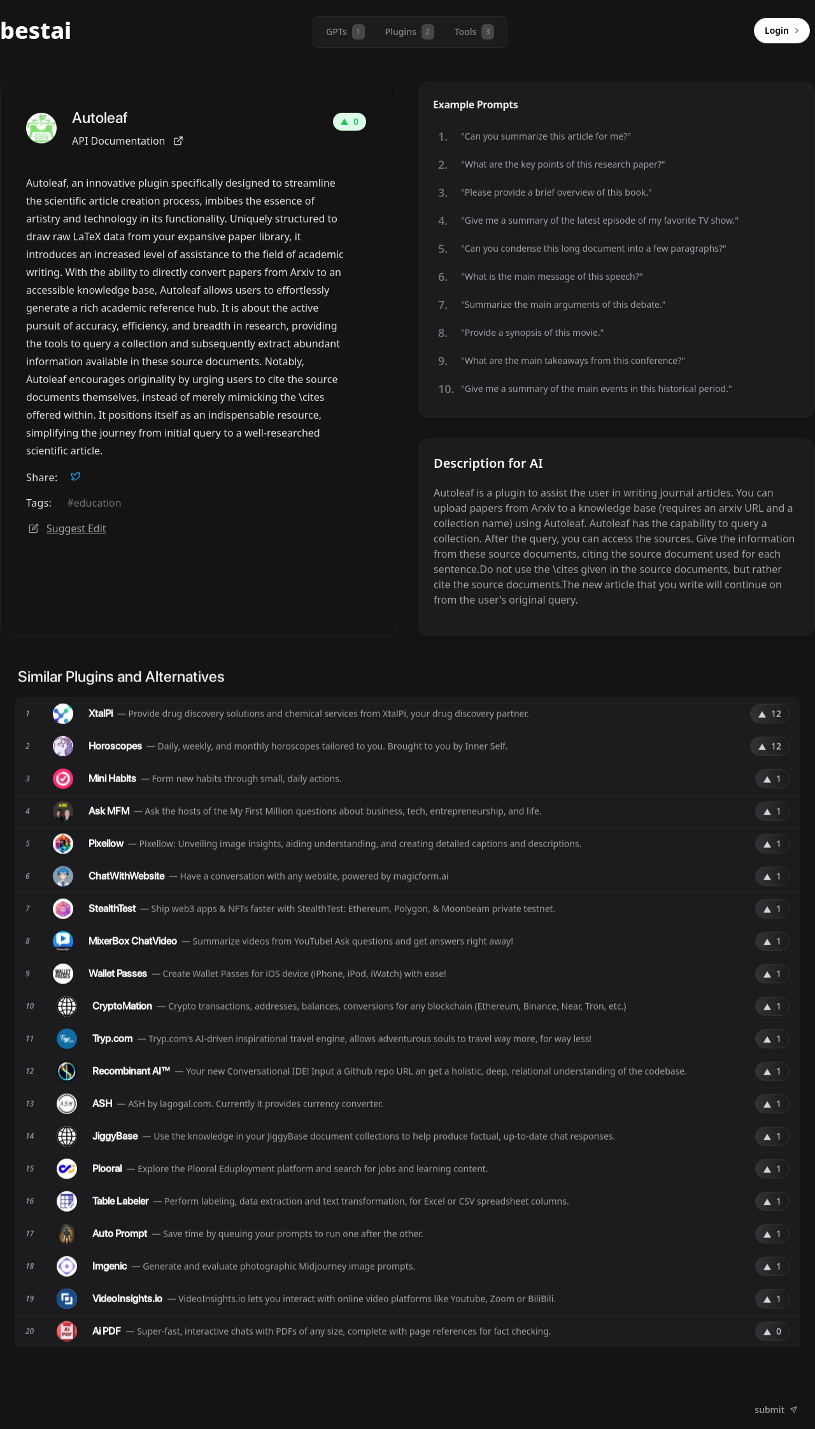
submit (776, 1410)
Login (784, 30)
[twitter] (75, 476)
